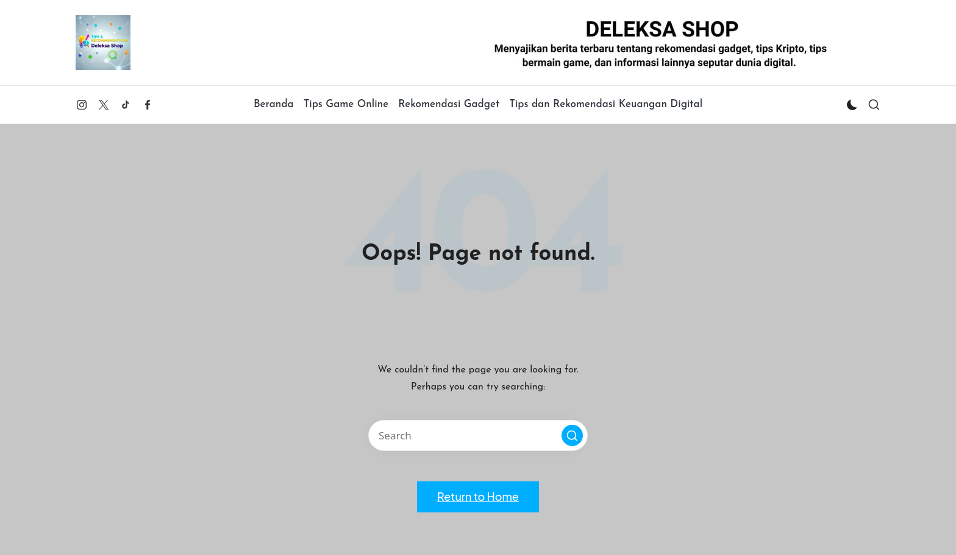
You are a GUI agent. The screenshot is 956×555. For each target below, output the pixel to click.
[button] (572, 435)
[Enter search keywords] (478, 435)
